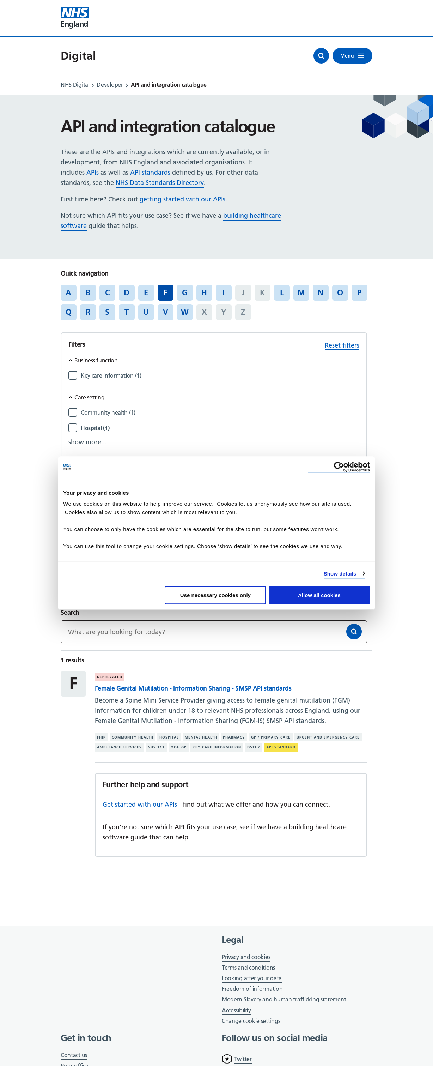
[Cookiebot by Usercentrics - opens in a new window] (339, 467)
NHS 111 (156, 747)
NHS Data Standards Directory (160, 183)
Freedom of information (252, 988)
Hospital (169, 737)
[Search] (354, 631)
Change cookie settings (251, 1021)
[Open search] (321, 56)
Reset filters (342, 345)
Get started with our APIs (140, 804)
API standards (150, 172)
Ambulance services (119, 747)
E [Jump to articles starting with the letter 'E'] (146, 292)
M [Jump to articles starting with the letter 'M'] (301, 292)
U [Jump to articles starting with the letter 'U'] (146, 312)
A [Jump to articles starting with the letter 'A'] (68, 292)
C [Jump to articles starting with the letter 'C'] (107, 292)
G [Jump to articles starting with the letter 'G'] (185, 292)
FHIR (101, 737)
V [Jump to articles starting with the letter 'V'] (165, 312)
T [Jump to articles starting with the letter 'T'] (126, 312)
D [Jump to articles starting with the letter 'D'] (126, 292)
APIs (92, 172)
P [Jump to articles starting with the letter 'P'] (359, 292)
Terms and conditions (248, 967)
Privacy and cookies (246, 956)
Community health (132, 737)
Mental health (201, 737)
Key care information (217, 747)
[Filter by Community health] (220, 413)
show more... (87, 442)
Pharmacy (234, 737)
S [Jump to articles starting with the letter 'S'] (107, 312)
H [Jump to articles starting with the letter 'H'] (204, 292)
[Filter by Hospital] (220, 428)
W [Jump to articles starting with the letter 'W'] (185, 312)
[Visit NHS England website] (75, 18)
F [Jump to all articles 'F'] (165, 292)
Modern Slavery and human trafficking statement (284, 1000)
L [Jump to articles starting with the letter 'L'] (282, 292)
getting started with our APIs (182, 199)
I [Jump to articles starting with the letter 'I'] (223, 292)
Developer (110, 84)
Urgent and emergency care (328, 737)
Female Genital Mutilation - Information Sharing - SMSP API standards (193, 688)
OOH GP (179, 747)
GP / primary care (271, 737)
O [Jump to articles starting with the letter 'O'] (340, 292)
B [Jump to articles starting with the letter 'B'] (88, 292)
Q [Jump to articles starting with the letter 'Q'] (69, 312)
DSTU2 (253, 747)
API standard (280, 747)
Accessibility (236, 1010)
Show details (340, 574)
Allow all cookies (319, 595)
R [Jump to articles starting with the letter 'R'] (88, 312)
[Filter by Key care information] (220, 376)
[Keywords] (214, 631)
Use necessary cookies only (215, 595)
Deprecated (109, 677)
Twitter (243, 1058)
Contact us (74, 1055)
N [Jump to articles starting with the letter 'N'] (320, 292)
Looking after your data (252, 978)
